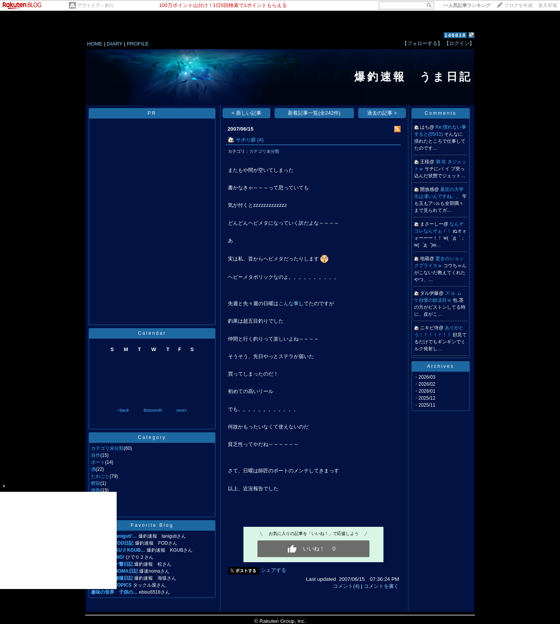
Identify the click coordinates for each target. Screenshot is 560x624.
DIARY (114, 44)
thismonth (153, 410)
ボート (98, 462)
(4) (260, 140)
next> (182, 410)
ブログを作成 (518, 5)
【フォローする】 (422, 43)
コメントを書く (381, 586)
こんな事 (288, 303)
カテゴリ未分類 (107, 448)
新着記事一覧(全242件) (314, 113)
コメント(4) (346, 586)
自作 (95, 455)
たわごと (100, 476)
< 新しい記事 (246, 113)
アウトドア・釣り (95, 5)
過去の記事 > (382, 113)
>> (466, 5)
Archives (440, 366)
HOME (95, 44)
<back (123, 410)
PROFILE (138, 44)
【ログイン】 (459, 43)
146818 (455, 35)
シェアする (273, 570)
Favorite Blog (152, 525)
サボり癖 (246, 140)
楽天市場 (547, 5)
